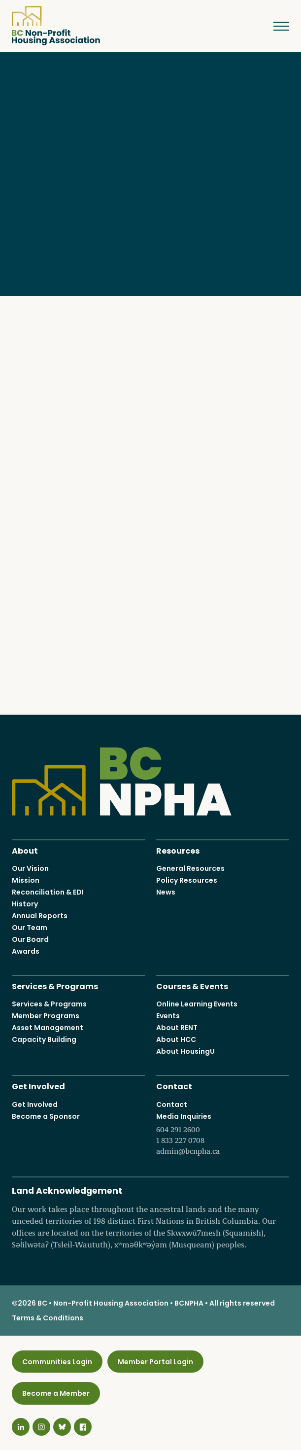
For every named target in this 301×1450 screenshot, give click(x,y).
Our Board (30, 939)
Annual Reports (39, 916)
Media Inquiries (223, 1134)
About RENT (177, 1028)
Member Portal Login (155, 1362)
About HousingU (185, 1052)
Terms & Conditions (47, 1318)
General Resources (190, 868)
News (165, 892)
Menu (274, 26)
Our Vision (30, 868)
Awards (25, 951)
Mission (25, 880)
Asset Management (47, 1028)
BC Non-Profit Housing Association (56, 25)
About (25, 850)
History (25, 904)
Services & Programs (55, 985)
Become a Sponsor (46, 1116)
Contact (174, 1086)
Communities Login (57, 1362)
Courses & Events (192, 985)
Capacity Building (44, 1040)
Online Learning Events (196, 1004)
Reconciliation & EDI (48, 892)
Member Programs (45, 1016)
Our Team (29, 927)
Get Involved (38, 1086)
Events (168, 1016)
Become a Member (56, 1393)
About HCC (176, 1040)
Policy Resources (186, 880)
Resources (178, 850)
